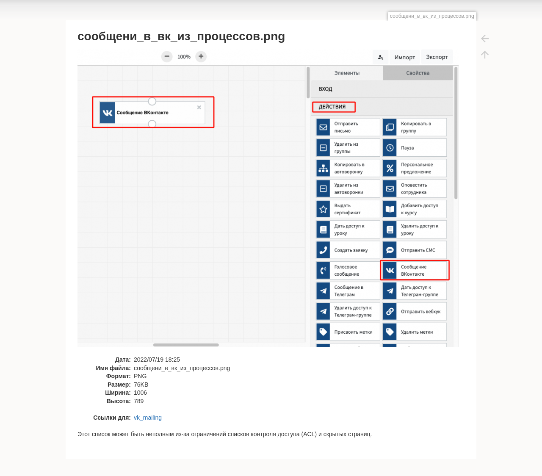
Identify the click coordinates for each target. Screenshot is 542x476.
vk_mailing (148, 417)
